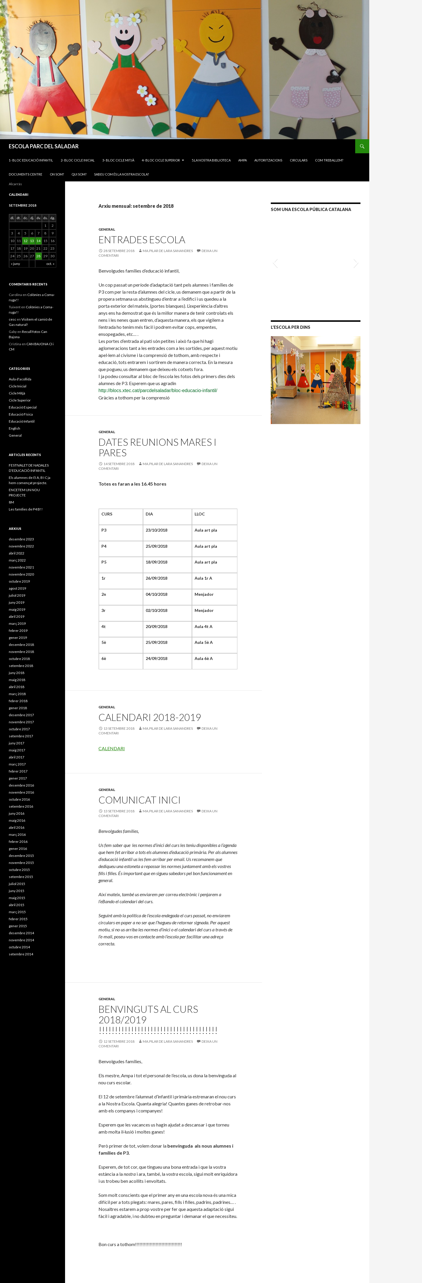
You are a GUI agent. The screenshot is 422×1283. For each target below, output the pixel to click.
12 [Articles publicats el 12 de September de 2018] (25, 241)
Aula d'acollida (20, 379)
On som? (57, 174)
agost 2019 (17, 588)
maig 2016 (17, 820)
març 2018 (17, 694)
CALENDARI (111, 748)
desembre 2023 (21, 539)
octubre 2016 (19, 799)
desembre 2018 (21, 644)
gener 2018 (18, 708)
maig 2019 (17, 609)
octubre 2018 (19, 658)
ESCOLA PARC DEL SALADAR (44, 146)
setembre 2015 (21, 876)
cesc (12, 319)
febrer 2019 (18, 630)
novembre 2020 (21, 574)
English (14, 428)
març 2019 (17, 623)
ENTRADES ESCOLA (141, 239)
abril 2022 (16, 553)
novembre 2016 (21, 792)
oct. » (50, 263)
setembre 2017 (21, 736)
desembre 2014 (21, 933)
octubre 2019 (19, 581)
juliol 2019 (17, 595)
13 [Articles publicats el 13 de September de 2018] (32, 241)
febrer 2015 (18, 919)
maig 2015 (17, 898)
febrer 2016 (18, 841)
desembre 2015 (21, 855)
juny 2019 (16, 602)
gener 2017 (18, 778)
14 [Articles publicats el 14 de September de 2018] (38, 241)
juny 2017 (16, 743)
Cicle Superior (20, 400)
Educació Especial (23, 407)
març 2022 (17, 560)
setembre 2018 (21, 665)
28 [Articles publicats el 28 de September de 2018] (38, 256)
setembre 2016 (21, 806)
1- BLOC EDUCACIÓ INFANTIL (31, 160)
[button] (275, 262)
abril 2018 (16, 687)
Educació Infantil (22, 421)
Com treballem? (329, 160)
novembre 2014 (21, 940)
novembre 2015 (21, 862)
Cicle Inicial (17, 386)
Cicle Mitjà (17, 393)
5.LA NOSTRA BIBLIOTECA (211, 160)
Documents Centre (25, 174)
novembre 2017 (21, 722)
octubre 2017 (19, 729)
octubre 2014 (19, 947)
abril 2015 (16, 905)
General (106, 229)
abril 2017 (16, 757)
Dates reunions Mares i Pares (157, 447)
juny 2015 (16, 891)
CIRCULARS (298, 160)
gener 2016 (18, 848)
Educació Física (21, 414)
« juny (15, 263)
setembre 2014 (21, 954)
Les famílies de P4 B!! (26, 509)
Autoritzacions (268, 160)
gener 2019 (18, 637)
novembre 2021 (21, 567)
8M (11, 502)
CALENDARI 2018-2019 (149, 717)
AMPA (242, 160)
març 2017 (17, 764)
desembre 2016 (21, 785)
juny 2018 (16, 673)
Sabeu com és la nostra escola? (121, 174)
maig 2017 (17, 750)
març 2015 (17, 912)
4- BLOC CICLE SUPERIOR (161, 160)
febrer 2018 (18, 701)
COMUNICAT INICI (139, 800)
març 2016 (17, 834)
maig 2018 (17, 680)
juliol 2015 (17, 884)
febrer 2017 (18, 771)
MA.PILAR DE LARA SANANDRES (168, 251)
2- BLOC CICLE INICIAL (78, 160)
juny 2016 (16, 813)
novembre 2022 (21, 546)
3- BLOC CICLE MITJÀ (118, 160)
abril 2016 (16, 827)
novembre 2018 (21, 651)
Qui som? (79, 174)
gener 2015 (18, 926)
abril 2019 (16, 616)
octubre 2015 (19, 869)
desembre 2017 (21, 715)
